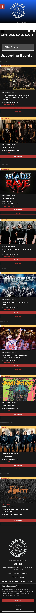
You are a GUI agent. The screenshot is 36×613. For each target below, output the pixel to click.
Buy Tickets (18, 108)
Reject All (18, 609)
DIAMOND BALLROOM (17, 34)
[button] (2, 6)
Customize (18, 605)
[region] (18, 598)
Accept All (18, 600)
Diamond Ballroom (8, 104)
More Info (18, 111)
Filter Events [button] (18, 47)
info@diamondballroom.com (18, 573)
